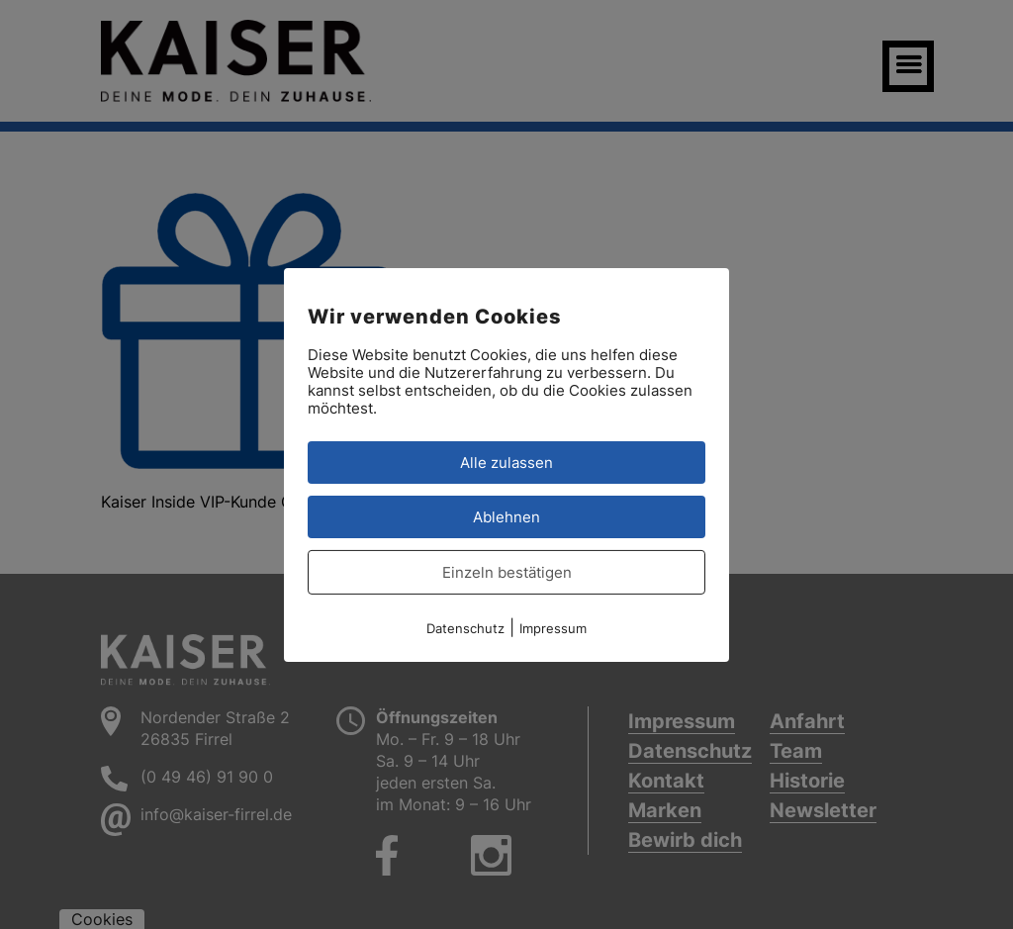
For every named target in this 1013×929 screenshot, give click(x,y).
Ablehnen (506, 516)
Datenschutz (465, 627)
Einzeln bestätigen (507, 571)
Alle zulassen (506, 461)
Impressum (553, 627)
